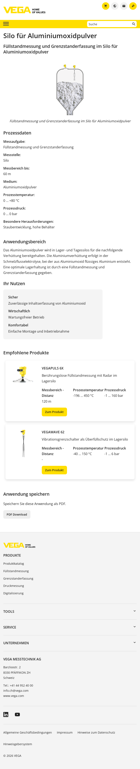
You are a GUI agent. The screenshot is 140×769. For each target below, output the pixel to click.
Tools (8, 611)
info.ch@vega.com (16, 691)
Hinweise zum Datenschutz (96, 732)
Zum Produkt (54, 412)
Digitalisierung (13, 593)
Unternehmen (16, 643)
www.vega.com (13, 696)
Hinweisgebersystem (17, 744)
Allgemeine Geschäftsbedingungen (27, 732)
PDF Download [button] (17, 514)
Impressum (65, 732)
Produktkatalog (13, 564)
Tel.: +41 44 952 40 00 (18, 685)
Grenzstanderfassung (18, 578)
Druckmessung (13, 586)
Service (9, 627)
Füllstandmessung (16, 571)
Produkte (12, 555)
